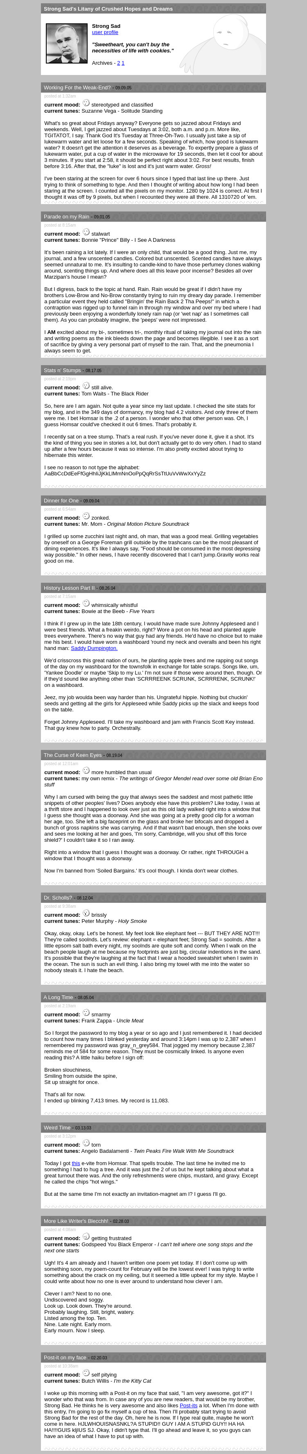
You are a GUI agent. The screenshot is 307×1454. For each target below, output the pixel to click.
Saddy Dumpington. (94, 648)
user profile (105, 32)
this (76, 1163)
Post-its (188, 1405)
